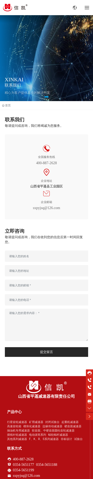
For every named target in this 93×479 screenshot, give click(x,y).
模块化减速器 (31, 426)
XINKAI (14, 82)
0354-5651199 (23, 470)
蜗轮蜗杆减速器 (58, 434)
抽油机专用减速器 (18, 430)
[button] (46, 96)
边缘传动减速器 (52, 426)
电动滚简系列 (37, 434)
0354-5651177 (23, 465)
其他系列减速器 (17, 439)
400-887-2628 (46, 163)
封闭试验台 (52, 422)
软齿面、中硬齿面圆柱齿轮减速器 (53, 430)
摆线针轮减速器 (17, 434)
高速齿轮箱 (14, 426)
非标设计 (66, 439)
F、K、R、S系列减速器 (43, 439)
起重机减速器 (70, 422)
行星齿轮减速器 (17, 422)
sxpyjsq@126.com (46, 208)
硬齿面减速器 (72, 426)
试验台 (78, 439)
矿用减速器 (36, 422)
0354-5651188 (46, 465)
